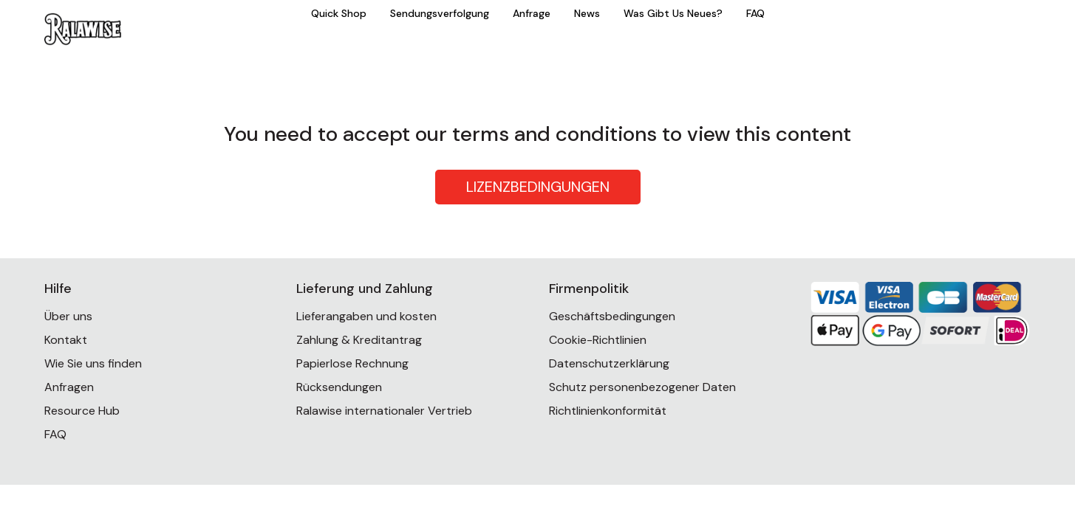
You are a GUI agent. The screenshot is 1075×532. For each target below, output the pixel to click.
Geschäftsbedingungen (612, 316)
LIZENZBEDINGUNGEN (538, 186)
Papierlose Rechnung (352, 363)
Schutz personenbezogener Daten (642, 387)
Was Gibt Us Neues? (673, 13)
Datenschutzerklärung (609, 363)
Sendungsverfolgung (439, 13)
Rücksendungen (339, 387)
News (587, 13)
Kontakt (65, 340)
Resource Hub (82, 410)
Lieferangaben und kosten (366, 316)
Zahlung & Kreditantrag (359, 340)
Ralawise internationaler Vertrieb (384, 410)
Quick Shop (338, 13)
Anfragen (69, 387)
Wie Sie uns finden (93, 363)
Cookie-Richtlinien (597, 340)
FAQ (755, 13)
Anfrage (531, 13)
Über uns (68, 316)
